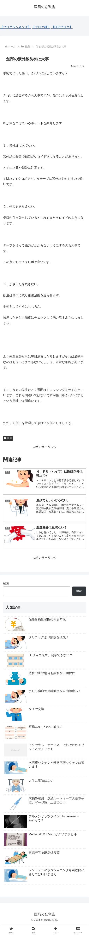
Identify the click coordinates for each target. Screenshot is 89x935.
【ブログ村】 (41, 27)
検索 (6, 583)
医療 (8, 438)
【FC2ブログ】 (62, 27)
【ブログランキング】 (15, 27)
